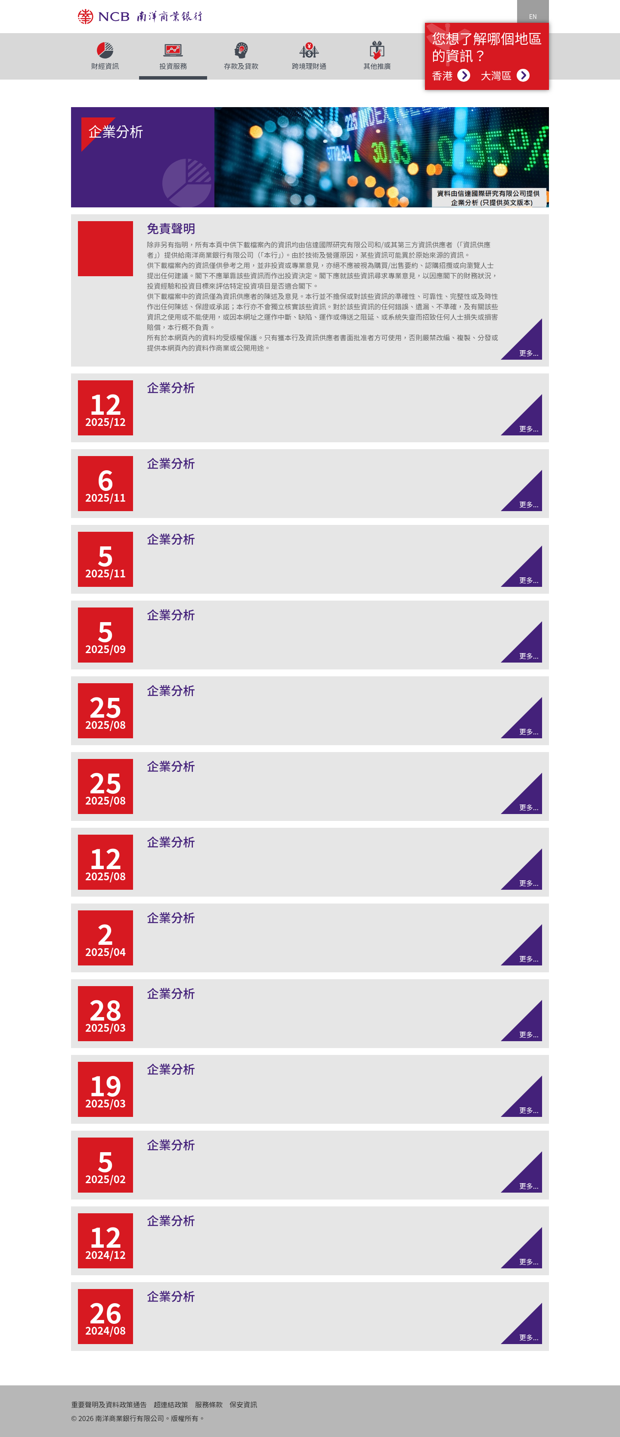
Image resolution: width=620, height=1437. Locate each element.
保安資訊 (243, 1404)
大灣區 (504, 75)
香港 (451, 75)
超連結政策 (171, 1404)
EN (533, 16)
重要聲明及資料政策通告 (109, 1404)
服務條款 (209, 1404)
